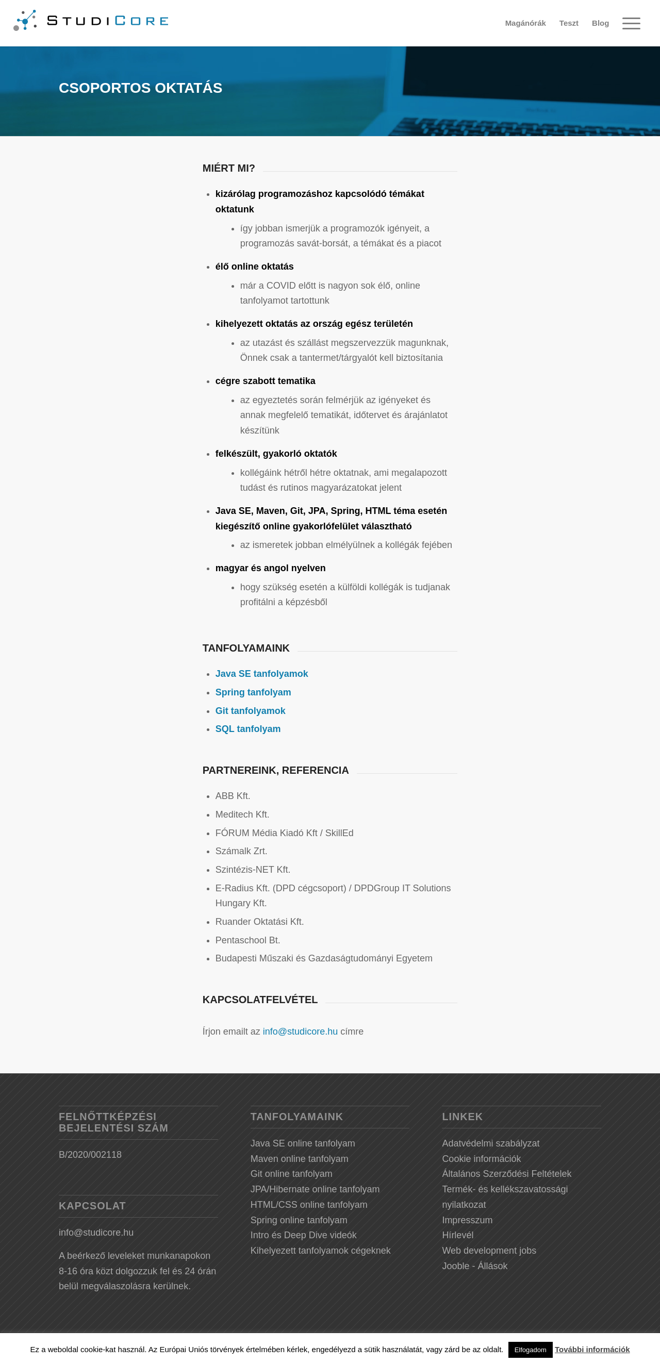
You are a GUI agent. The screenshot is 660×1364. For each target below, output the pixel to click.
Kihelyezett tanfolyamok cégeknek (321, 1250)
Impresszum (467, 1220)
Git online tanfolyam (292, 1174)
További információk (592, 1349)
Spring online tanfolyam (299, 1220)
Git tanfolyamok (251, 711)
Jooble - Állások (474, 1266)
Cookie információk (481, 1159)
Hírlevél (457, 1235)
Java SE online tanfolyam (303, 1143)
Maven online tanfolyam (300, 1159)
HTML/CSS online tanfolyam (309, 1205)
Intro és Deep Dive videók (304, 1235)
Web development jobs (489, 1250)
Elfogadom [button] (531, 1350)
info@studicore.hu (300, 1031)
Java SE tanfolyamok (262, 674)
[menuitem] (526, 23)
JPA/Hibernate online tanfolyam (315, 1189)
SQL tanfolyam (248, 729)
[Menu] (631, 23)
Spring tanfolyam (253, 692)
